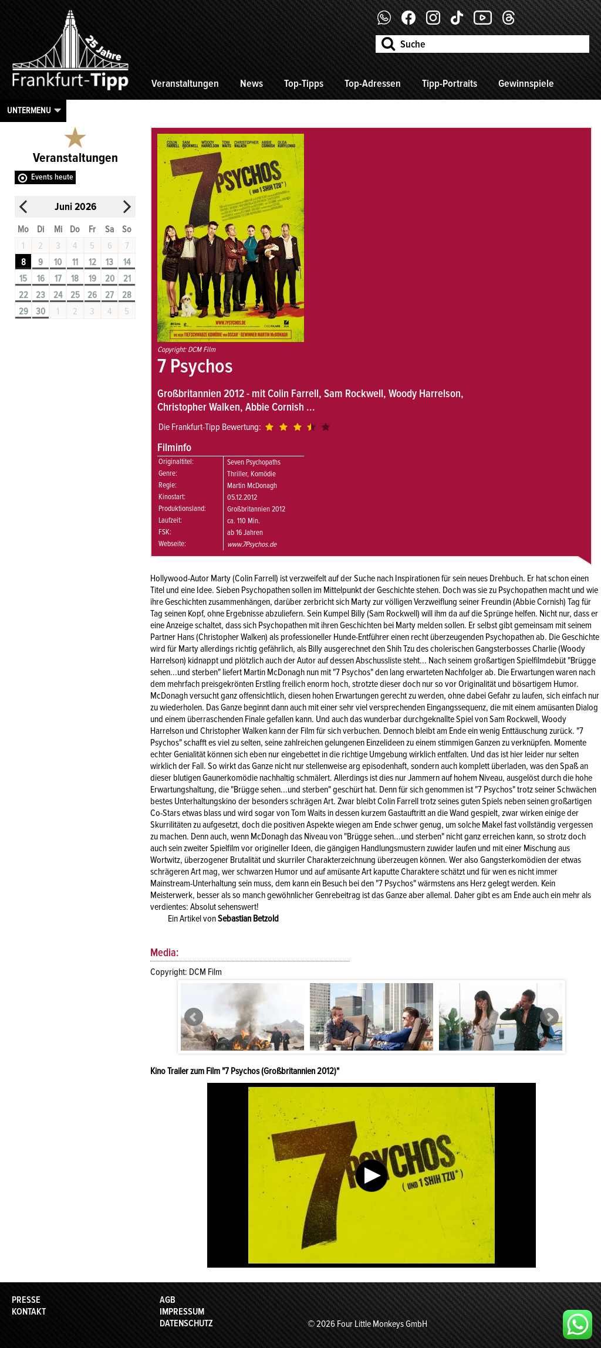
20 (109, 278)
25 (75, 295)
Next (549, 1017)
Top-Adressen (373, 83)
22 (23, 295)
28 (126, 295)
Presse (26, 1300)
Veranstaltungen (185, 83)
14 (126, 262)
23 (40, 295)
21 (127, 278)
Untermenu (29, 110)
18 (75, 278)
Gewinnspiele (526, 83)
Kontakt (29, 1311)
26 (92, 295)
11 (75, 262)
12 (92, 262)
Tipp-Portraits (449, 83)
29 (23, 311)
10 (58, 262)
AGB (167, 1300)
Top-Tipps (303, 83)
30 (40, 311)
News (251, 83)
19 (92, 278)
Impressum (182, 1311)
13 (109, 262)
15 (23, 278)
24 (57, 295)
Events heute (52, 177)
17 (58, 278)
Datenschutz (186, 1323)
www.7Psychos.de (251, 544)
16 (41, 278)
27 (109, 295)
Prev (193, 1017)
